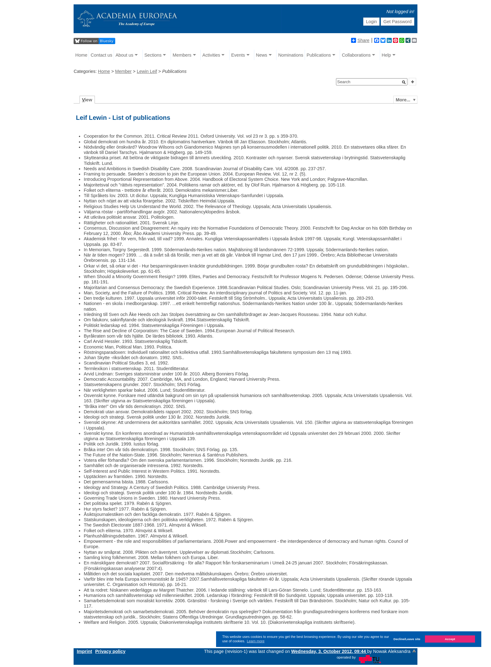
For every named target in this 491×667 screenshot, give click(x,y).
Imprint (84, 651)
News (261, 55)
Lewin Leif (147, 71)
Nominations (290, 55)
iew (87, 99)
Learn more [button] (255, 641)
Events (238, 55)
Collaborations (356, 55)
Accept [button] (450, 639)
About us (124, 55)
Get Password (397, 21)
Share (360, 40)
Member (123, 71)
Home (81, 55)
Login (371, 21)
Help (386, 55)
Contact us (101, 55)
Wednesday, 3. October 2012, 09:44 (329, 651)
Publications (319, 55)
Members (182, 55)
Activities (211, 55)
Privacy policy (110, 651)
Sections (153, 55)
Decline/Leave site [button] (407, 639)
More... (403, 99)
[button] (403, 82)
